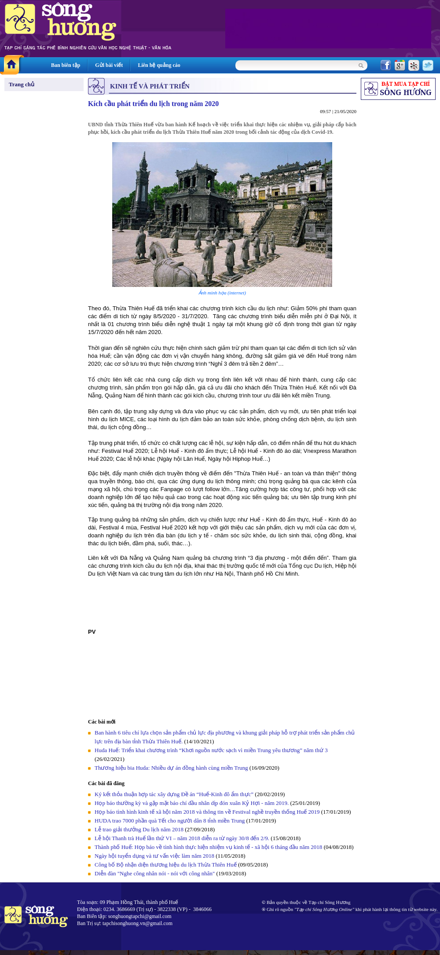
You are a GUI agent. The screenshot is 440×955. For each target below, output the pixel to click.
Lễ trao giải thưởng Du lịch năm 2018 (140, 829)
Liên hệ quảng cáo (159, 65)
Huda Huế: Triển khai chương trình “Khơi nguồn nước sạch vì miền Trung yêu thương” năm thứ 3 (211, 750)
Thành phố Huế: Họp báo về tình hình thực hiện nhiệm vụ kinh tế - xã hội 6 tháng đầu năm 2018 (209, 847)
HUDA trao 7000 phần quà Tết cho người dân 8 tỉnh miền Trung (170, 820)
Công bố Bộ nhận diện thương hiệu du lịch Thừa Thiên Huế (166, 864)
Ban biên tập (65, 65)
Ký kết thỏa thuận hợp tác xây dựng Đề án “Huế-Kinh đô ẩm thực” (174, 794)
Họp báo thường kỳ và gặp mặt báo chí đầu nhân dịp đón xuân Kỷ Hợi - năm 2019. (192, 803)
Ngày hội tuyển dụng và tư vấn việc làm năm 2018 (154, 855)
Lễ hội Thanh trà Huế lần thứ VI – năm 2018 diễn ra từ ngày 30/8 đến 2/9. (183, 838)
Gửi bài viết (109, 65)
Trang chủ (21, 84)
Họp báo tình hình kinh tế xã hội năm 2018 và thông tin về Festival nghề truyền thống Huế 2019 (207, 811)
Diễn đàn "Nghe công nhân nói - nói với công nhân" (155, 873)
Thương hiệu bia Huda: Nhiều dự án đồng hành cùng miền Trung (171, 767)
